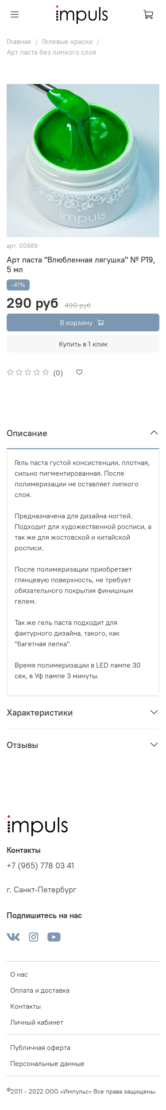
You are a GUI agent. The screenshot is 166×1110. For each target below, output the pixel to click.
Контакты (25, 1006)
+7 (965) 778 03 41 (40, 866)
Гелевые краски (67, 41)
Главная (19, 41)
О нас (19, 974)
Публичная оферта (40, 1047)
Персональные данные (47, 1063)
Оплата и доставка (39, 990)
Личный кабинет (36, 1022)
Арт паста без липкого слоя (51, 52)
